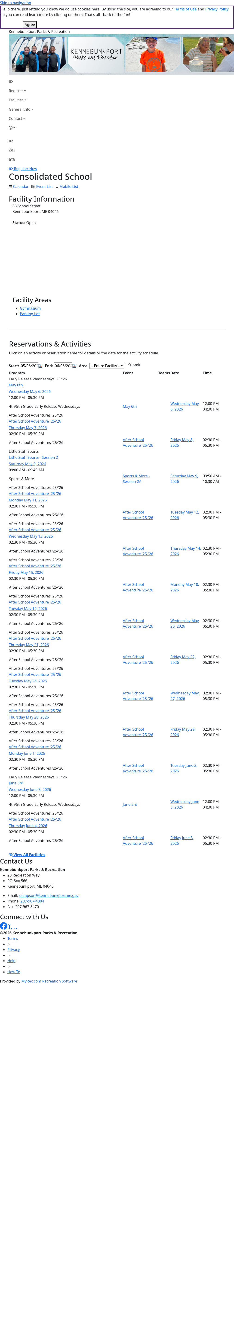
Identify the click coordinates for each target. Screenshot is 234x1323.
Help (11, 960)
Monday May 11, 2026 (28, 500)
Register (16, 90)
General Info (20, 109)
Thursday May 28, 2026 (29, 717)
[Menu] (12, 159)
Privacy (13, 949)
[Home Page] (21, 81)
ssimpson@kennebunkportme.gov (49, 895)
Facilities (16, 100)
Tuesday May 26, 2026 (28, 681)
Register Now (25, 168)
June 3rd (16, 783)
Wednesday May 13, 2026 (31, 536)
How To (13, 971)
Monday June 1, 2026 (27, 753)
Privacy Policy (216, 9)
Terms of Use (185, 9)
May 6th (16, 385)
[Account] (21, 127)
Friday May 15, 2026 (26, 572)
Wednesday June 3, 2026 (30, 789)
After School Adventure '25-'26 (35, 421)
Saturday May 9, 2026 (27, 463)
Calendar (21, 186)
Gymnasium (30, 308)
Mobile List (68, 186)
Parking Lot (30, 313)
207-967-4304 (32, 901)
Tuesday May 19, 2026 (28, 608)
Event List (44, 186)
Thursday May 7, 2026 (28, 427)
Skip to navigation (15, 2)
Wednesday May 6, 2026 (30, 391)
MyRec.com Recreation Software (49, 981)
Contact (15, 118)
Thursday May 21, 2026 (29, 644)
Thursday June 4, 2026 (28, 825)
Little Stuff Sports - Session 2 (33, 457)
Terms (12, 938)
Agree (30, 24)
